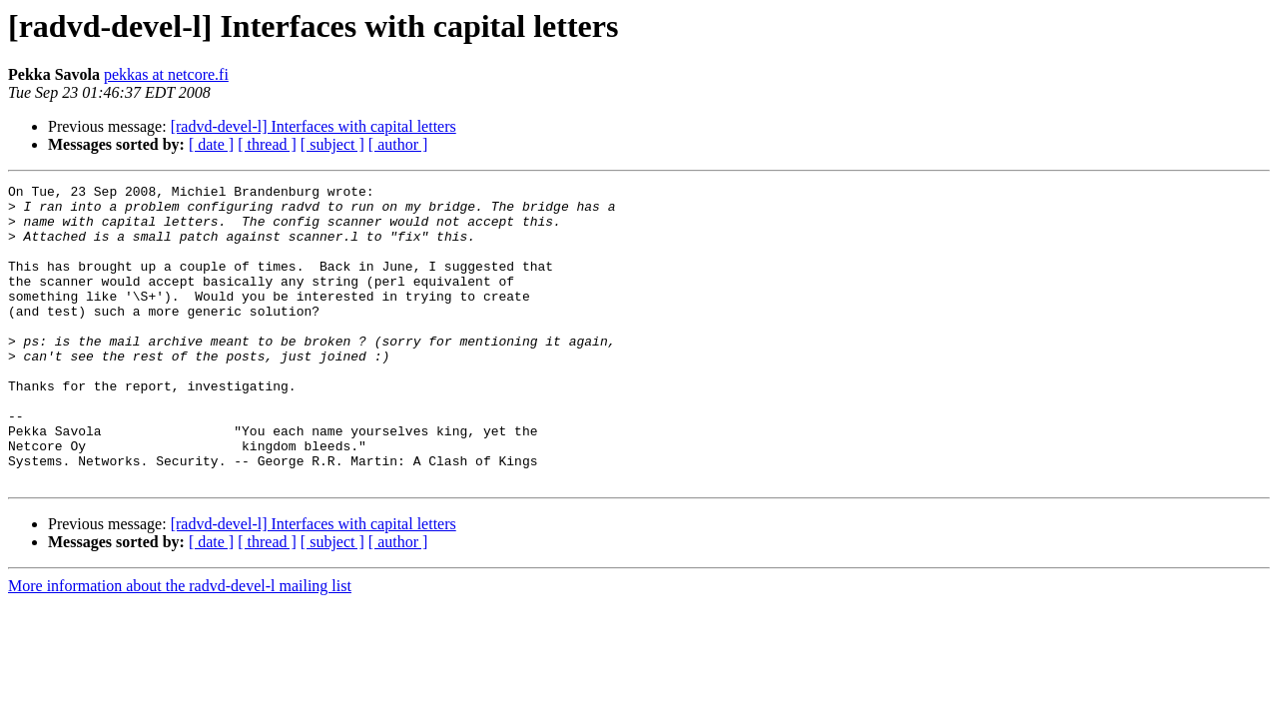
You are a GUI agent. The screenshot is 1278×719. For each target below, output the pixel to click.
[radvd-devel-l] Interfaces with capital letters (313, 126)
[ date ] (211, 144)
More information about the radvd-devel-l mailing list (179, 645)
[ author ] (398, 144)
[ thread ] (267, 144)
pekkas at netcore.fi (166, 74)
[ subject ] (332, 144)
